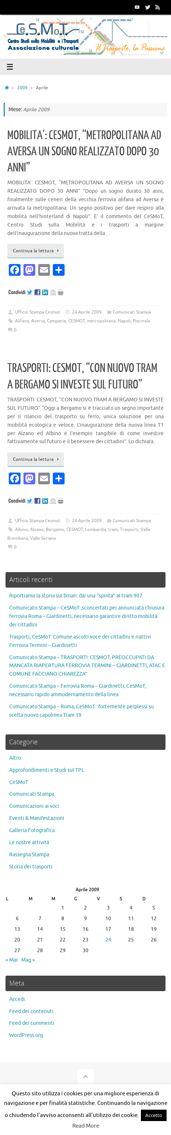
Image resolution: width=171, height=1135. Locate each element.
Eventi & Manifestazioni (36, 818)
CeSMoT (18, 782)
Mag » (28, 960)
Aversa (38, 321)
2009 (22, 88)
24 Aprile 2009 (87, 312)
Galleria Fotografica (32, 830)
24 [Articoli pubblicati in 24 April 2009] (108, 940)
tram (113, 529)
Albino (21, 529)
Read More (85, 1126)
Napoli (124, 321)
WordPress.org (26, 1035)
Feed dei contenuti (31, 1011)
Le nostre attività (29, 842)
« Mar (12, 960)
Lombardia (95, 529)
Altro (15, 758)
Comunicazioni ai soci (34, 806)
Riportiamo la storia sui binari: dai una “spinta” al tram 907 (75, 596)
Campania (56, 321)
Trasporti (129, 529)
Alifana (22, 321)
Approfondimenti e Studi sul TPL (46, 770)
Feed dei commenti (31, 1023)
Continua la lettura (37, 251)
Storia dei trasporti (30, 867)
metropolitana (101, 321)
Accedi (17, 999)
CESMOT (76, 321)
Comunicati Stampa (132, 312)
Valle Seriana (43, 538)
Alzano (37, 529)
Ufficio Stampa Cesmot (37, 312)
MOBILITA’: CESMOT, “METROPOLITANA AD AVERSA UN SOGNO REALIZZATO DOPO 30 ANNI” (84, 151)
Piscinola (141, 321)
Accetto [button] (153, 1115)
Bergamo (55, 529)
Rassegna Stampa (29, 855)
